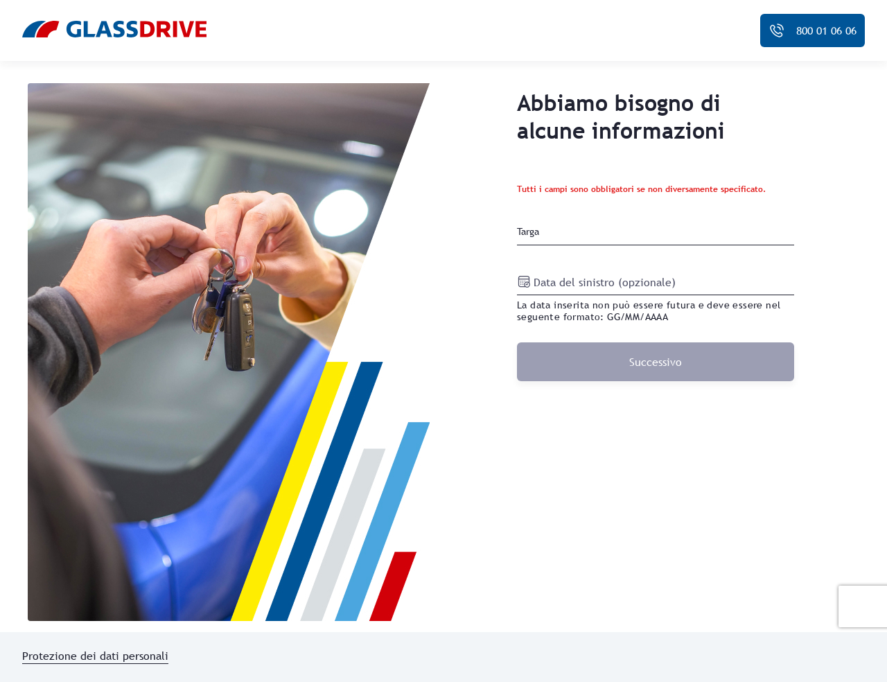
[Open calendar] (525, 281)
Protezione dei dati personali (95, 655)
